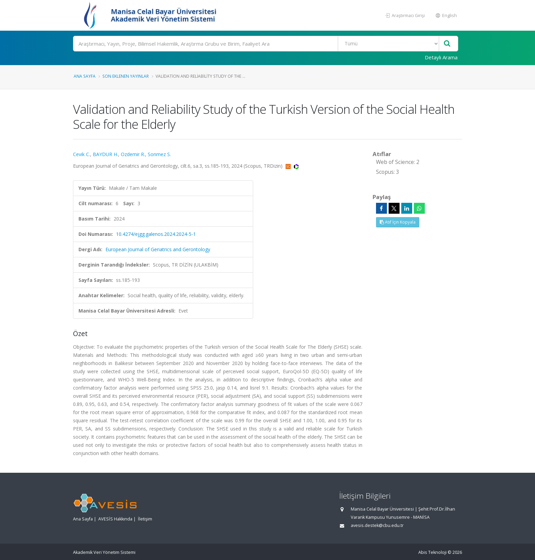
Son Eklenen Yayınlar (125, 76)
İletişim (145, 519)
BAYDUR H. (105, 154)
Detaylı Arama (441, 57)
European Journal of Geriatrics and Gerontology (157, 249)
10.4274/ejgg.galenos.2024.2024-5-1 (156, 234)
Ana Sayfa (85, 76)
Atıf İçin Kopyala (398, 222)
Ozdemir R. (133, 154)
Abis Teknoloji (432, 552)
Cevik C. (81, 154)
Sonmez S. (159, 154)
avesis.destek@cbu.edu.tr (377, 525)
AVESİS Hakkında (115, 519)
